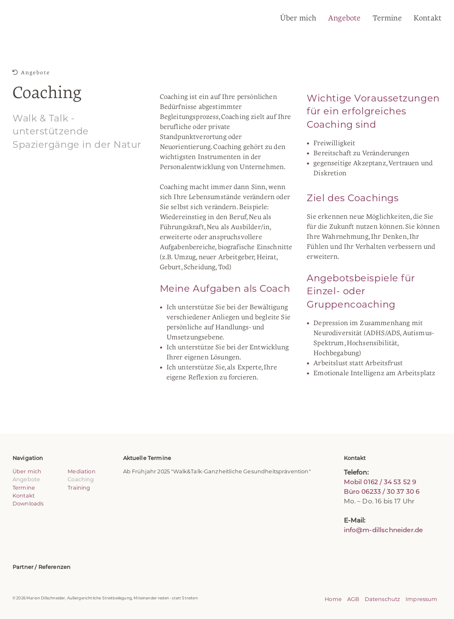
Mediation (81, 471)
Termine (387, 18)
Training (79, 488)
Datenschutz (383, 599)
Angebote (344, 18)
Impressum (421, 599)
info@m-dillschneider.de (383, 530)
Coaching (81, 479)
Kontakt (427, 18)
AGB (353, 599)
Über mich (298, 18)
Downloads (28, 503)
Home (333, 599)
